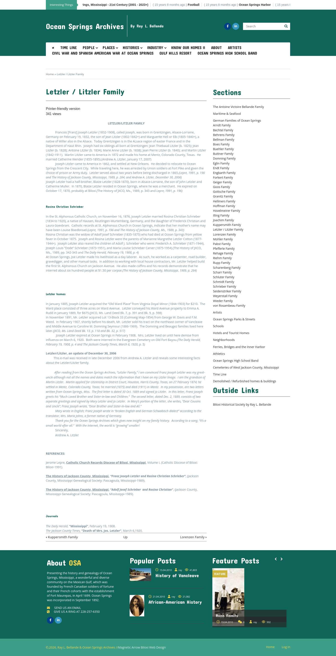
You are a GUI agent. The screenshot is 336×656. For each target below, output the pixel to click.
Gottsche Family (224, 192)
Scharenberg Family (226, 268)
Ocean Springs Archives (85, 26)
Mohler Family (223, 239)
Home (50, 74)
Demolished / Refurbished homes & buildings (244, 381)
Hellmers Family (224, 201)
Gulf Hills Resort (175, 53)
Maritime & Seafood (227, 114)
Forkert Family (223, 177)
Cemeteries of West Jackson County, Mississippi (246, 367)
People (88, 47)
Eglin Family (221, 163)
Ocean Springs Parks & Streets (234, 319)
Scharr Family (222, 272)
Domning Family (224, 158)
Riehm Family (222, 258)
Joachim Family (223, 220)
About (216, 47)
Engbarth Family (224, 173)
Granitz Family (223, 196)
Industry (155, 47)
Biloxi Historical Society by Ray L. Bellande (242, 404)
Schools (218, 326)
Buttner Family (223, 154)
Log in (287, 647)
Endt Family (221, 168)
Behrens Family (223, 135)
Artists (234, 47)
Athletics (219, 354)
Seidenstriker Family (227, 291)
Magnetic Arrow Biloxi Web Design (142, 647)
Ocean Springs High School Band (227, 53)
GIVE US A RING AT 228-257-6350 (73, 612)
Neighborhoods (224, 340)
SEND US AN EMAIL (64, 608)
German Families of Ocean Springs (237, 120)
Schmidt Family (223, 282)
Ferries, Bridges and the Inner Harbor (239, 347)
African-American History (175, 602)
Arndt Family (222, 125)
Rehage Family (223, 253)
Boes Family (221, 144)
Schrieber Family (224, 286)
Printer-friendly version (63, 109)
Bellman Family (223, 139)
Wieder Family (223, 301)
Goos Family (221, 187)
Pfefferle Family (224, 249)
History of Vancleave (177, 575)
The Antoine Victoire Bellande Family (238, 107)
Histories (131, 47)
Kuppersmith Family (62, 537)
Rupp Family (221, 263)
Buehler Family (223, 149)
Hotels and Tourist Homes (231, 333)
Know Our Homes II (188, 47)
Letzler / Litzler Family (228, 229)
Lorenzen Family (193, 537)
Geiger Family (222, 182)
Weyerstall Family (225, 296)
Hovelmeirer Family (226, 211)
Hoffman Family (224, 206)
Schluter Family (223, 277)
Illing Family (221, 215)
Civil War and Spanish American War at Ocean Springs (102, 53)
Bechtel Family (223, 130)
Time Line (68, 47)
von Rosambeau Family (229, 305)
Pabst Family (222, 244)
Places (109, 47)
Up (125, 537)
